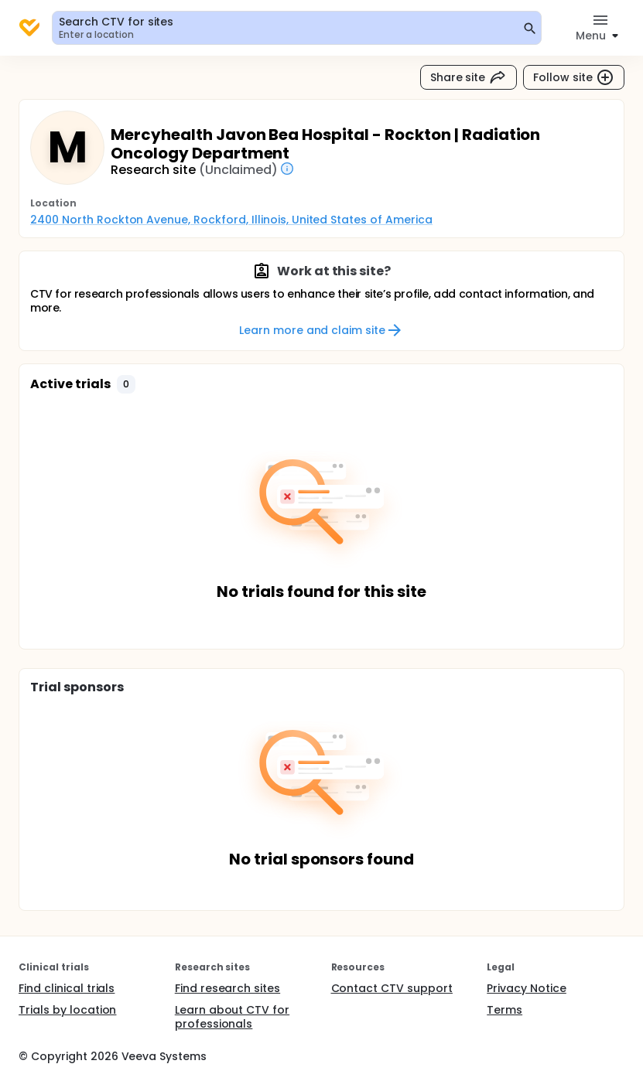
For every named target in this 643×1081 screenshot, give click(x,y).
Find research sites (227, 988)
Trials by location (67, 1010)
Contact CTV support (392, 988)
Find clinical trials (67, 988)
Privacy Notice (526, 988)
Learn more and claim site (321, 330)
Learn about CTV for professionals (232, 1017)
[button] (126, 384)
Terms (504, 1010)
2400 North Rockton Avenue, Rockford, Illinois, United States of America (231, 219)
